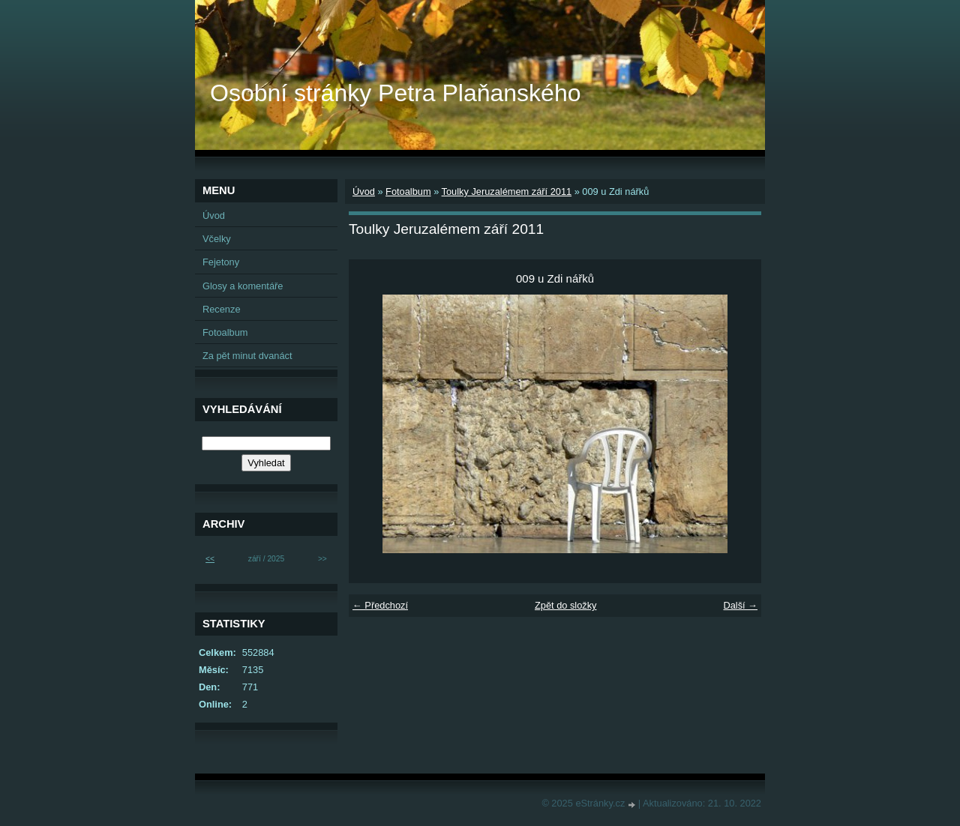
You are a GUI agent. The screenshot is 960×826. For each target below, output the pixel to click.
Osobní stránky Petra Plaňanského (395, 92)
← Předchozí (380, 605)
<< (210, 559)
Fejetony (220, 262)
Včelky (216, 238)
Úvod (363, 191)
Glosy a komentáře (242, 286)
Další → (740, 605)
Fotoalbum (408, 191)
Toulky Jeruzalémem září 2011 (507, 191)
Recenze (221, 309)
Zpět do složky (566, 605)
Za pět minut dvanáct (247, 355)
